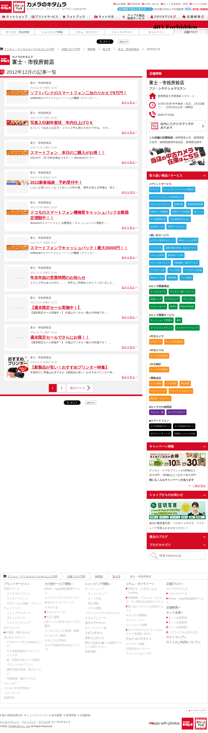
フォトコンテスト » (138, 638)
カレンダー (10, 683)
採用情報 (135, 4)
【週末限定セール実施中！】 (55, 307)
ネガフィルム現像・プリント (24, 603)
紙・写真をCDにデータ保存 (23, 659)
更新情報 (90, 651)
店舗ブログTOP (71, 49)
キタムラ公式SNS (55, 640)
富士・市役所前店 (128, 49)
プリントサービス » (16, 584)
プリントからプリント (20, 664)
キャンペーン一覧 (95, 628)
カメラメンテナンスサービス (61, 597)
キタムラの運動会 (136, 615)
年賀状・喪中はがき (18, 632)
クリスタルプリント (19, 593)
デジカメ (43, 722)
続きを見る (128, 102)
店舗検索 (193, 17)
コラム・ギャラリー (87, 32)
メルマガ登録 (199, 4)
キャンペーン (156, 32)
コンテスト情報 (135, 643)
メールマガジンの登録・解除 (61, 630)
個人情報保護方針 (12, 715)
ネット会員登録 (177, 617)
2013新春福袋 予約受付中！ (56, 182)
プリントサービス (45, 17)
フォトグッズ (12, 692)
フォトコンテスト (121, 32)
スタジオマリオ (19, 7)
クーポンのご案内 (55, 635)
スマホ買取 (94, 608)
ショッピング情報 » (97, 584)
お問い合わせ (152, 4)
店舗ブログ (190, 32)
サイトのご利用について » (183, 642)
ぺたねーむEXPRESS (16, 688)
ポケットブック (16, 617)
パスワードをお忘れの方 (182, 632)
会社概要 (121, 4)
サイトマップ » (176, 637)
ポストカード (12, 627)
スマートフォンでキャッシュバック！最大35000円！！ (79, 248)
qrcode (123, 41)
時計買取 (93, 603)
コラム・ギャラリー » (140, 584)
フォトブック (74, 17)
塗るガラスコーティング (59, 602)
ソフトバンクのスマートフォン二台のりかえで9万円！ (78, 93)
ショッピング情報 (52, 32)
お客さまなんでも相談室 (163, 9)
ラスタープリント (17, 598)
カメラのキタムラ (6, 7)
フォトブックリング (19, 622)
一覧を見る (199, 485)
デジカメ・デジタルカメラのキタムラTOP (29, 49)
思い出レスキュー (14, 637)
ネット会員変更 (177, 622)
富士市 (107, 49)
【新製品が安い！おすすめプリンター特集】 (69, 367)
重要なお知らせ (94, 638)
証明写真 (9, 697)
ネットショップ (15, 17)
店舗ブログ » (174, 584)
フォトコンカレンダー (139, 653)
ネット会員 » (174, 612)
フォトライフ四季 (136, 625)
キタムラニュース (95, 617)
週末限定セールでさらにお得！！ (59, 337)
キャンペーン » (94, 622)
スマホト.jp (51, 607)
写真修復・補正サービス (21, 678)
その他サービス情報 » (58, 584)
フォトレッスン (135, 620)
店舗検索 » (173, 607)
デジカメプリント (9, 722)
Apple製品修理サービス (134, 17)
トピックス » (93, 633)
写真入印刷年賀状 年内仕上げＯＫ (61, 123)
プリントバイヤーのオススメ (102, 613)
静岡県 (91, 49)
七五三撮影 (53, 617)
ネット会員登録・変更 (176, 4)
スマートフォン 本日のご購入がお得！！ (67, 153)
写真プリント (12, 588)
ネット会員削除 (177, 627)
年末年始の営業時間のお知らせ (57, 277)
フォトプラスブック (19, 613)
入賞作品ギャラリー (138, 648)
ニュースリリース (37, 715)
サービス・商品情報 (17, 32)
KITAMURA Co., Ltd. (19, 726)
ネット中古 (104, 17)
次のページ (77, 388)
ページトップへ (198, 710)
